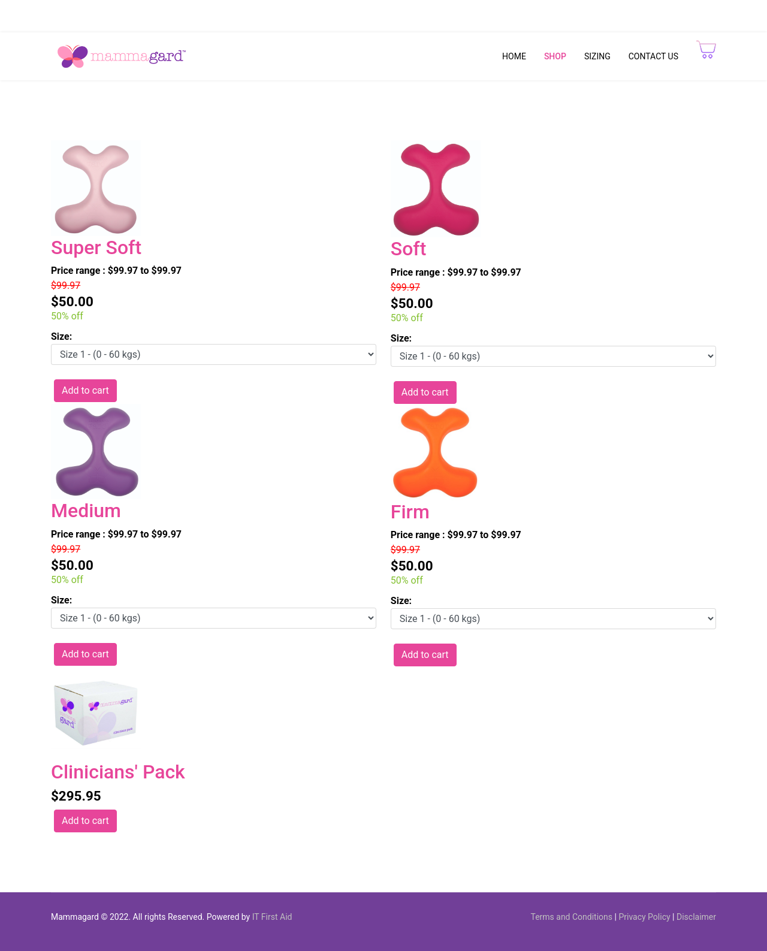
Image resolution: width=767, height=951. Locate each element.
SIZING (597, 56)
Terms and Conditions (571, 917)
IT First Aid (272, 917)
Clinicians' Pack (118, 771)
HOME (514, 56)
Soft (408, 248)
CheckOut (626, 11)
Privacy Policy (644, 917)
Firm (410, 511)
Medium (86, 510)
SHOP (555, 56)
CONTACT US (653, 56)
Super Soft (96, 247)
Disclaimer (696, 917)
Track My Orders (684, 11)
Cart (594, 11)
